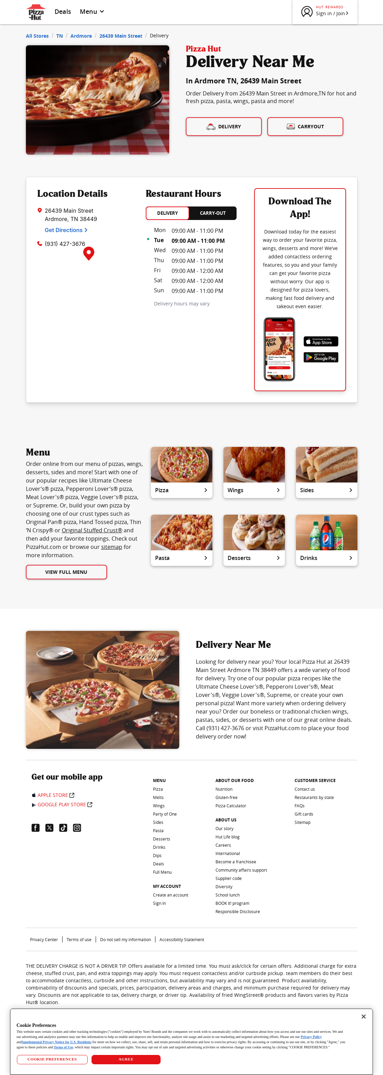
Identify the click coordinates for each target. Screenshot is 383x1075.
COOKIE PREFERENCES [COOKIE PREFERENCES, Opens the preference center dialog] (52, 1059)
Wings (254, 490)
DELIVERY (167, 213)
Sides (326, 490)
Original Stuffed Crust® (92, 530)
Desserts (254, 558)
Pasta (181, 558)
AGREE (125, 1059)
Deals (63, 11)
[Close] (363, 1016)
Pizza (181, 490)
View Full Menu (66, 572)
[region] (192, 1041)
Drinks (326, 558)
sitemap (111, 547)
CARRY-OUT (213, 213)
